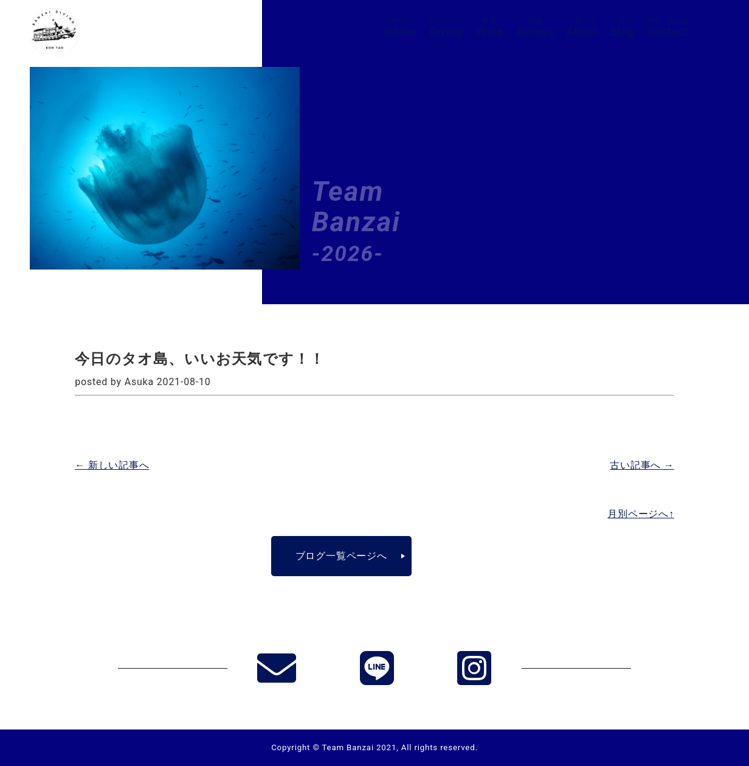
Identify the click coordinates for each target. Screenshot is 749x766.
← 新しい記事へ (112, 465)
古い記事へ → (642, 465)
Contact (667, 27)
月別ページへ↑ (640, 514)
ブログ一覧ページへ (341, 556)
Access (535, 27)
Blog (621, 27)
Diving (446, 27)
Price (489, 27)
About (582, 27)
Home (400, 27)
